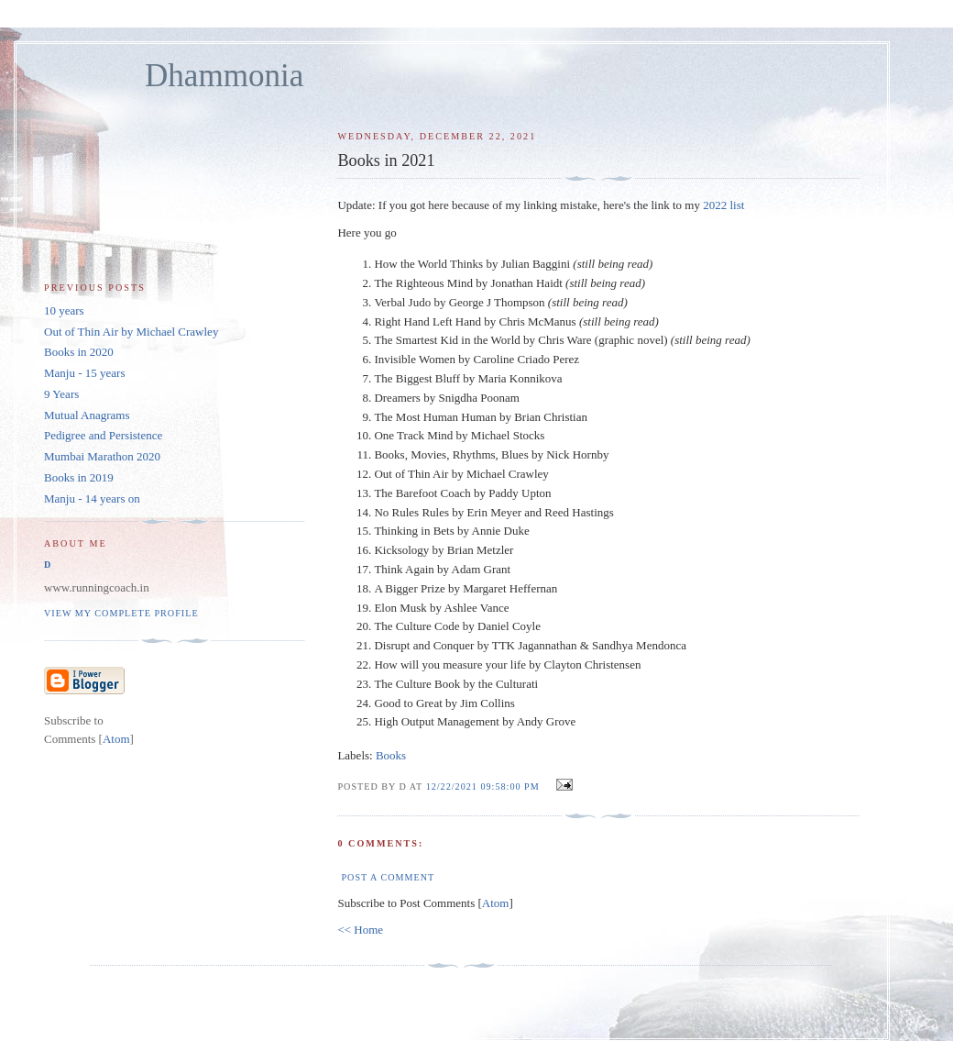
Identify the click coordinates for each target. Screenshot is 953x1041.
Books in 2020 (79, 352)
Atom (495, 903)
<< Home (360, 929)
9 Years (61, 394)
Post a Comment (387, 877)
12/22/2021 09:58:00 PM (484, 786)
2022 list (723, 205)
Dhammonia (224, 76)
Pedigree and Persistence (103, 435)
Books (391, 755)
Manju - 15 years (84, 373)
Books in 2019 (79, 477)
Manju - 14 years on (92, 498)
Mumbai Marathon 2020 (102, 456)
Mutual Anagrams (87, 415)
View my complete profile (121, 613)
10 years (64, 310)
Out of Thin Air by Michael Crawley (131, 331)
